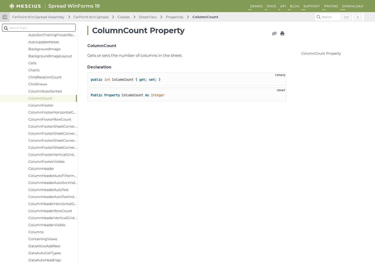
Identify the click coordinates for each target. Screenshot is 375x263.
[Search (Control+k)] (339, 17)
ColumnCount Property (321, 53)
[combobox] (39, 28)
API (283, 6)
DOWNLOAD (352, 6)
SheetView (148, 17)
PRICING (331, 6)
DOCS (271, 6)
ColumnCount (205, 17)
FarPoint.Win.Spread (90, 17)
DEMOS (256, 6)
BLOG (295, 6)
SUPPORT (311, 6)
